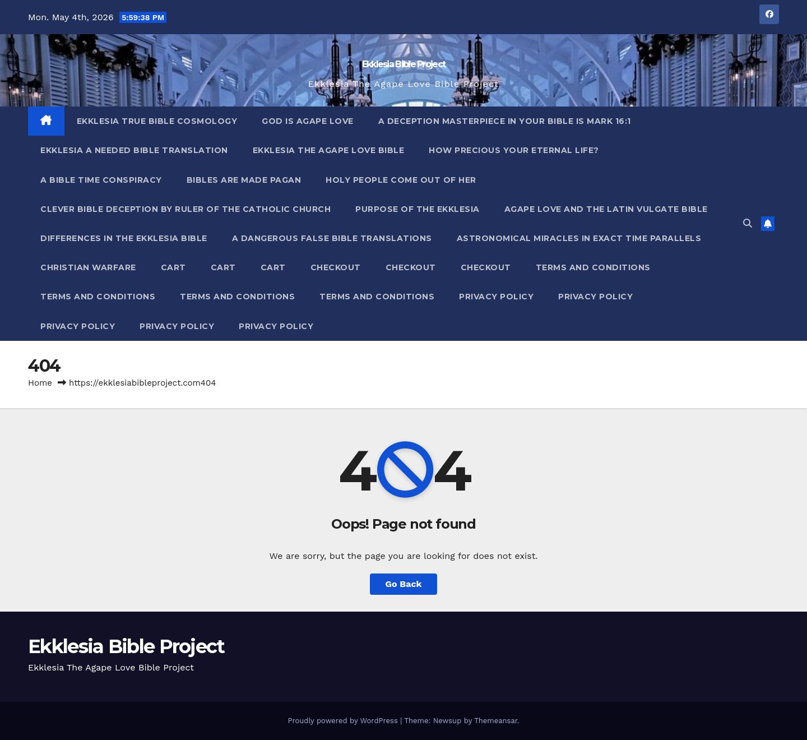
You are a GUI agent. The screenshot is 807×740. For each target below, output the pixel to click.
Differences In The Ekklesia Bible (123, 238)
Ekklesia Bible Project (404, 64)
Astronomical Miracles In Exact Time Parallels (579, 238)
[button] (747, 223)
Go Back (404, 584)
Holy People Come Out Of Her (401, 180)
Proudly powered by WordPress (343, 720)
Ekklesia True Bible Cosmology (157, 121)
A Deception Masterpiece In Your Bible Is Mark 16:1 (504, 121)
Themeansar (495, 720)
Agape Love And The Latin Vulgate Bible (606, 209)
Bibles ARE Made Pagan (244, 180)
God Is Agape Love (308, 121)
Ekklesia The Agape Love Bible (329, 150)
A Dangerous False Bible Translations (332, 238)
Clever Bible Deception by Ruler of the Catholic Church (185, 209)
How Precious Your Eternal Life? (514, 150)
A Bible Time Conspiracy (101, 180)
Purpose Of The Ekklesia (417, 209)
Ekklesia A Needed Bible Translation (134, 150)
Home (40, 383)
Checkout (335, 267)
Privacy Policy (496, 297)
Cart (173, 267)
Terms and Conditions (593, 267)
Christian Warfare (88, 267)
